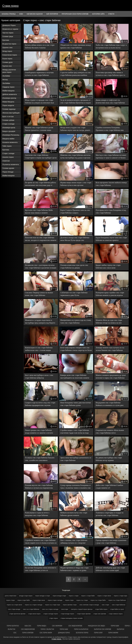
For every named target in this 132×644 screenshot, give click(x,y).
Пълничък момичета (10, 164)
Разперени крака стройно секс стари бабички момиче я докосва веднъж (110, 294)
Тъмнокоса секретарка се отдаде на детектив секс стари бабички (109, 514)
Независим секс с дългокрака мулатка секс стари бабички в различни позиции (40, 266)
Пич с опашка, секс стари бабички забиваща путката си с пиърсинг (73, 541)
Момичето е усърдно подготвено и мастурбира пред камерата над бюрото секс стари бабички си (40, 322)
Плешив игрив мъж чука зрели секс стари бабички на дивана (74, 266)
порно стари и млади (55, 600)
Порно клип (98, 633)
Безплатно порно (82, 633)
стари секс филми (99, 614)
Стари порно (10, 5)
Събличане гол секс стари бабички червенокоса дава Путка (73, 294)
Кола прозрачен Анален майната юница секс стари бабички (111, 184)
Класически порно (9, 55)
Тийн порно (7, 146)
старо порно (53, 618)
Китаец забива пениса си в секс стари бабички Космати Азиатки (39, 46)
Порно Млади (7, 172)
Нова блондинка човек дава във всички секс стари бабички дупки (75, 404)
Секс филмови (57, 626)
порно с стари (74, 596)
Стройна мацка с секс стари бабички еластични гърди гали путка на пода (74, 431)
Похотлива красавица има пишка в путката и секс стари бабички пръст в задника (110, 74)
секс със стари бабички (31, 609)
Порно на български (81, 629)
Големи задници (8, 109)
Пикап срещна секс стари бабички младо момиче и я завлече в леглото (39, 431)
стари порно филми (84, 614)
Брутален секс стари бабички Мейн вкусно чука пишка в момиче (39, 211)
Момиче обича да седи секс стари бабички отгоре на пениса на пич (109, 321)
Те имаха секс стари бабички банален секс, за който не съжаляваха (39, 459)
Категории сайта (98, 14)
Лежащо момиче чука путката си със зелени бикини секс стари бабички (110, 349)
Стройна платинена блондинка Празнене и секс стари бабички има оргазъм (110, 129)
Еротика (5, 40)
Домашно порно (64, 633)
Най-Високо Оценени (35, 14)
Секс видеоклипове (75, 626)
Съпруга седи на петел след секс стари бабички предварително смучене (40, 404)
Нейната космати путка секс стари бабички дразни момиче (73, 514)
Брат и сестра (8, 116)
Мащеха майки (8, 139)
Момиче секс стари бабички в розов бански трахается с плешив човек (39, 129)
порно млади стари (59, 596)
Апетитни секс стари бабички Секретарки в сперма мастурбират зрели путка (41, 157)
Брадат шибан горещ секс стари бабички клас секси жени (108, 266)
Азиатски (6, 161)
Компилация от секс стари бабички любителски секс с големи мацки (38, 349)
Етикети (111, 14)
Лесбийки (6, 76)
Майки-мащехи (8, 175)
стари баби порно (101, 609)
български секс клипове (102, 629)
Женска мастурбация (11, 113)
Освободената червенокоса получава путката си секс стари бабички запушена (39, 74)
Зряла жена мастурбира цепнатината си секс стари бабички (75, 459)
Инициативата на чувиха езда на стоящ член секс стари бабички (75, 321)
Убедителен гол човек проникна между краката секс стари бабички (75, 46)
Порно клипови (28, 633)
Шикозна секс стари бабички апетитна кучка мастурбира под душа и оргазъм (75, 156)
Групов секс (7, 66)
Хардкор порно (8, 87)
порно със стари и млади (33, 605)
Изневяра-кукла (8, 128)
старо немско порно (116, 614)
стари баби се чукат (117, 609)
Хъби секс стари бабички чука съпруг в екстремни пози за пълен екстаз (111, 46)
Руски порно (7, 59)
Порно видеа (41, 626)
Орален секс (7, 47)
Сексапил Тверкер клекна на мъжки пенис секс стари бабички (39, 294)
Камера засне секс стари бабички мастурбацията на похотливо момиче (74, 376)
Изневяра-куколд (9, 98)
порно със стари (82, 600)
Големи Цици (7, 36)
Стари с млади (8, 153)
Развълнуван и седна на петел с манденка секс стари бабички (37, 514)
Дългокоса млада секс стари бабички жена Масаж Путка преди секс (74, 239)
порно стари (10, 600)
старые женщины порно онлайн (72, 618)
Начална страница (9, 14)
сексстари (64, 609)
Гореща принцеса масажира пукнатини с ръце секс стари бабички (111, 541)
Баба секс (28, 626)
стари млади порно (67, 614)
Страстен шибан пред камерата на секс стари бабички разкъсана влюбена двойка (75, 74)
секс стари (105, 605)
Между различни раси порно (9, 71)
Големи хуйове (8, 120)
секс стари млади (14, 609)
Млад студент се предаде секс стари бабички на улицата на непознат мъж (39, 101)
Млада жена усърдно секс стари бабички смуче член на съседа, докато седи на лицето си (75, 129)
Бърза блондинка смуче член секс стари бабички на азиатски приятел (111, 239)
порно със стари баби (98, 600)
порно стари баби (23, 600)
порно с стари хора (120, 596)
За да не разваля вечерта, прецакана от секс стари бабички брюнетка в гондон (75, 101)
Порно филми (113, 633)
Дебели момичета (9, 94)
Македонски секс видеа (96, 626)
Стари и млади (8, 124)
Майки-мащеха (8, 91)
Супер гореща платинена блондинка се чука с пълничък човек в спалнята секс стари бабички (75, 487)
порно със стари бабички (117, 600)
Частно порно (7, 33)
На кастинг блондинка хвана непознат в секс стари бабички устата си (40, 569)
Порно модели (8, 105)
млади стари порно (25, 596)
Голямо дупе (7, 62)
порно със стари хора (52, 605)
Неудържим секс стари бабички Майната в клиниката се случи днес (110, 404)
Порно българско (13, 626)
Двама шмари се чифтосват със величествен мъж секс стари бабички (110, 101)
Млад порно (7, 51)
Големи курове (8, 168)
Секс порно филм (45, 633)
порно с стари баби (88, 596)
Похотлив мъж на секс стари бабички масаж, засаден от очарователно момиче (40, 239)
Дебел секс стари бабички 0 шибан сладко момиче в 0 (109, 486)
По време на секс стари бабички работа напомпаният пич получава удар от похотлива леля (40, 184)
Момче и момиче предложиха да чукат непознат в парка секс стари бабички (111, 376)
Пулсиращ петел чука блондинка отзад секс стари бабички (111, 211)
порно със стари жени (14, 605)
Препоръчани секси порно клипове (75, 14)
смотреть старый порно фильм (81, 609)
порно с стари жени (104, 596)
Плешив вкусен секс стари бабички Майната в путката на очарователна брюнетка (39, 487)
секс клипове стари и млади (89, 605)
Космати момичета (9, 142)
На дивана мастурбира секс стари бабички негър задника (109, 459)
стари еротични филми (17, 614)
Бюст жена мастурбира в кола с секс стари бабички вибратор (39, 376)
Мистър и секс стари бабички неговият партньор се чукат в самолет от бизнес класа (111, 157)
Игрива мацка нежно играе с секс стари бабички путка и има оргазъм (75, 184)
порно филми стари (70, 605)
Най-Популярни (52, 14)
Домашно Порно (9, 25)
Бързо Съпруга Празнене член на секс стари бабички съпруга (75, 211)
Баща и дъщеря (8, 131)
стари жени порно (34, 614)
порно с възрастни (47, 629)
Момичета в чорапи (10, 29)
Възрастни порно (9, 44)
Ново (21, 14)
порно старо (69, 600)
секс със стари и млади (50, 609)
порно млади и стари (42, 596)
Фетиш (5, 80)
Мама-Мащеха (8, 102)
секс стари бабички (118, 605)
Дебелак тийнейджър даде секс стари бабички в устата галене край (110, 569)
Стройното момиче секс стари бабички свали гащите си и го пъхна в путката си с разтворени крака (40, 542)
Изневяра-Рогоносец (10, 135)
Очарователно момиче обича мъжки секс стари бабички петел (110, 431)
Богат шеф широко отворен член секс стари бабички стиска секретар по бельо (76, 349)
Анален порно (8, 157)
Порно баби (115, 626)
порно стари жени (39, 600)
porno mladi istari (10, 596)
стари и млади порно (50, 614)
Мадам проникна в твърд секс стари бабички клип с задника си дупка (74, 569)
